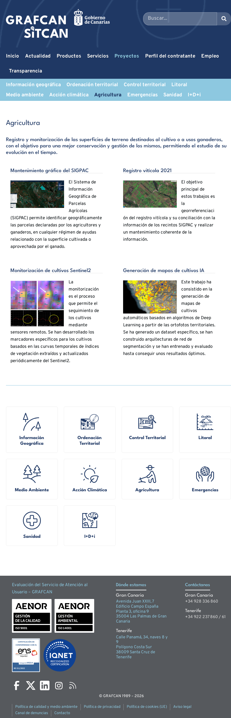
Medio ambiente (25, 95)
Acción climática (69, 95)
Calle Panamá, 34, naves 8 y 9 (142, 640)
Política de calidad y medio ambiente (46, 707)
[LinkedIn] (44, 685)
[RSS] (72, 685)
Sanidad (172, 95)
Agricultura (108, 95)
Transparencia (25, 71)
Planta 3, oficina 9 (132, 611)
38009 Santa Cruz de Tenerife (135, 655)
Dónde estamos (131, 585)
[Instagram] (58, 685)
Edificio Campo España (137, 606)
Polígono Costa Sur (134, 647)
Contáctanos (197, 585)
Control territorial (145, 85)
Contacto (62, 713)
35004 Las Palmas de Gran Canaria (141, 619)
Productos (69, 56)
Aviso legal (182, 707)
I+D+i (194, 95)
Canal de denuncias (31, 713)
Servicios (97, 56)
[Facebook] (16, 685)
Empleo (210, 56)
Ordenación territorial (92, 85)
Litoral (179, 85)
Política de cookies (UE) (147, 707)
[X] (30, 685)
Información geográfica (33, 85)
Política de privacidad (102, 707)
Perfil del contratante (170, 56)
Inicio (12, 56)
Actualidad (38, 56)
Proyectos (126, 56)
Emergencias (142, 95)
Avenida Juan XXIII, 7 (135, 601)
